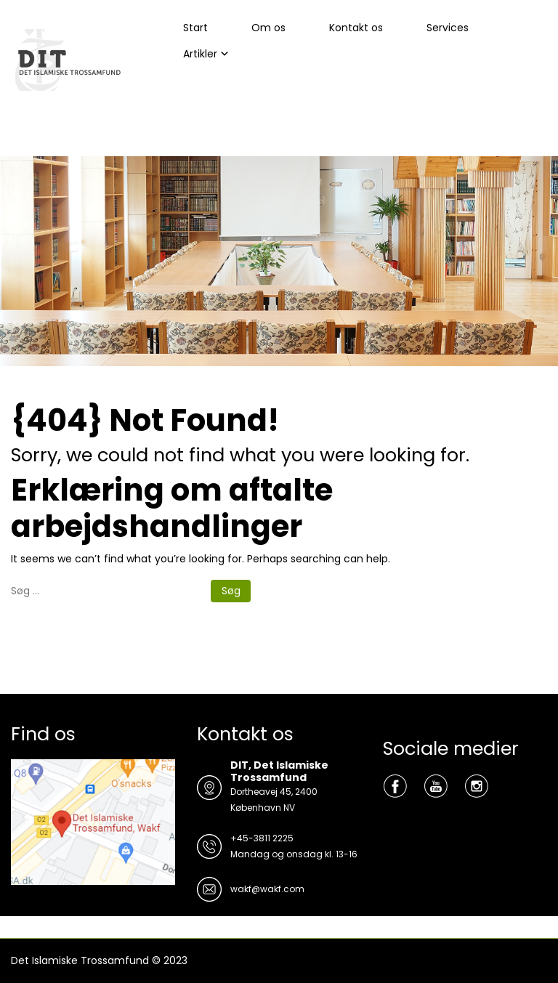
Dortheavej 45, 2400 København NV (274, 799)
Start (195, 27)
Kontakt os (356, 27)
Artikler (200, 53)
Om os (268, 27)
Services (447, 27)
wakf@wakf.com (267, 889)
